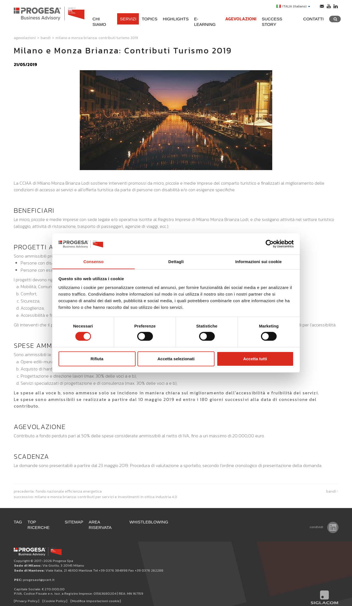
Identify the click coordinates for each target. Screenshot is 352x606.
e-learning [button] (206, 19)
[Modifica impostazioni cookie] (95, 595)
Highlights (175, 19)
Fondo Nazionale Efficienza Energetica (68, 491)
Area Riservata (107, 522)
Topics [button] (149, 19)
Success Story (280, 19)
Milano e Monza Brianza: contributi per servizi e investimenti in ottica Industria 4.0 (106, 496)
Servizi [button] (127, 19)
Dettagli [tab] (176, 261)
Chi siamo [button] (103, 19)
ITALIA (293, 6)
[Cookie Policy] (54, 595)
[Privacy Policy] (26, 595)
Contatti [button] (313, 19)
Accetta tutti (255, 358)
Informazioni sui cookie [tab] (258, 261)
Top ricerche (44, 522)
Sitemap (74, 522)
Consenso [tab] (93, 261)
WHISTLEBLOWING (149, 522)
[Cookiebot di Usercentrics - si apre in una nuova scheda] (270, 244)
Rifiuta (96, 358)
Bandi (46, 37)
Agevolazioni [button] (240, 19)
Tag (18, 522)
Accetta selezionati (175, 358)
